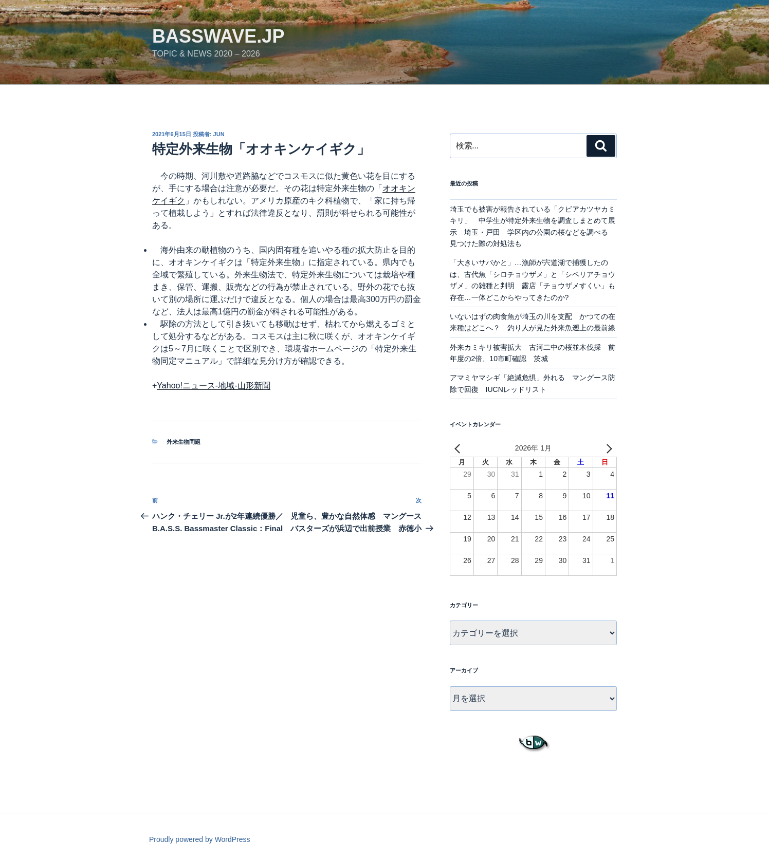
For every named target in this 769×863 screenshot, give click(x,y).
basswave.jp (218, 36)
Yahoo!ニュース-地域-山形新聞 (213, 385)
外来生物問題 (183, 442)
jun (219, 134)
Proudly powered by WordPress (199, 839)
